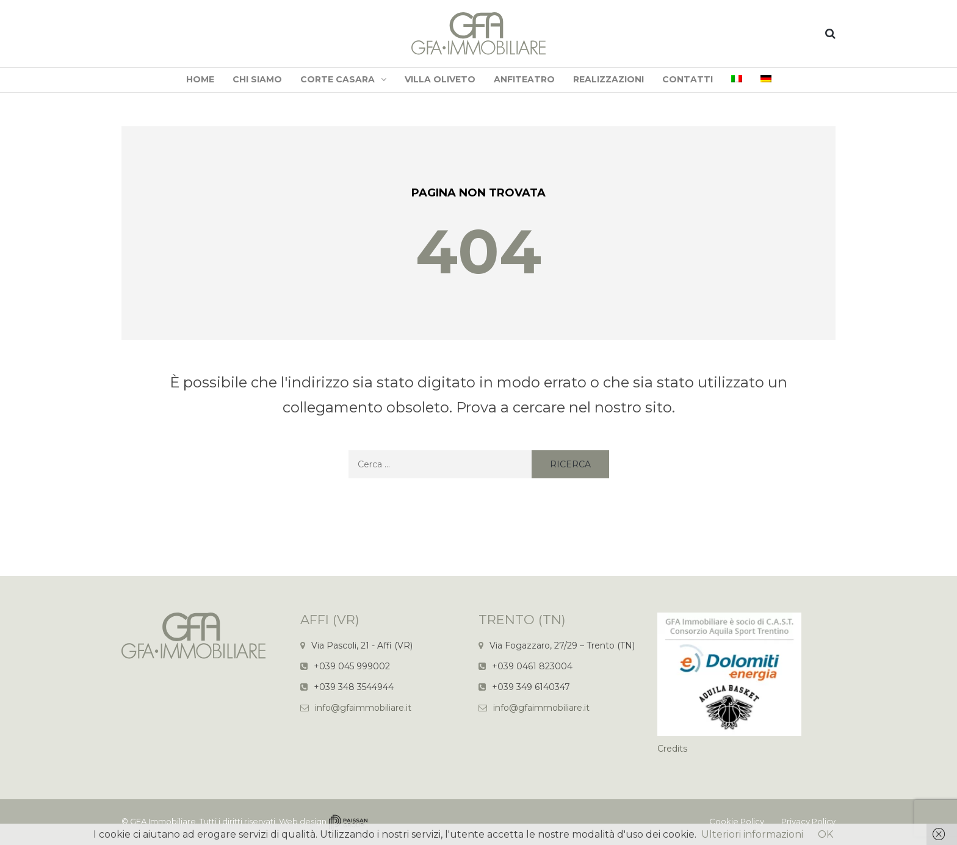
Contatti (687, 79)
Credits (672, 748)
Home (200, 79)
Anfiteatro (524, 79)
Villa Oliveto (440, 79)
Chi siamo (257, 79)
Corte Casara (337, 79)
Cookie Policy (736, 821)
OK (825, 834)
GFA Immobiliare (163, 821)
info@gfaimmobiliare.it (363, 707)
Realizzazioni (608, 79)
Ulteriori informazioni (752, 834)
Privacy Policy (808, 821)
